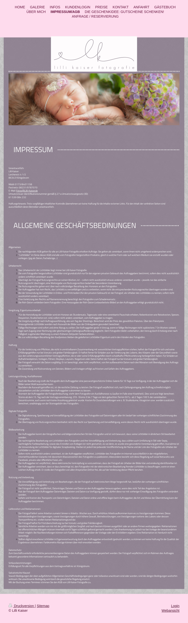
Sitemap (43, 606)
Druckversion (22, 606)
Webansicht (170, 610)
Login (175, 606)
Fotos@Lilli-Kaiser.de (27, 191)
